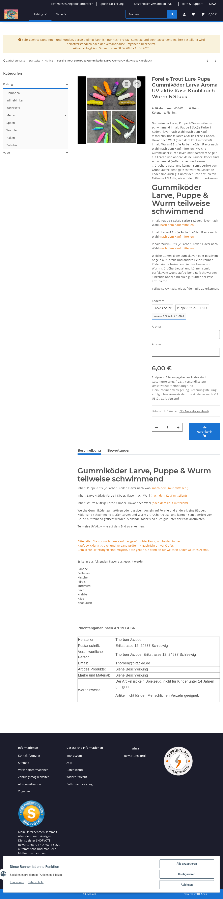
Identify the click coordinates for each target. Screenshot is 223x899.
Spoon (10, 123)
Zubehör (12, 145)
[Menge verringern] (156, 427)
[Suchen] (147, 14)
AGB (69, 763)
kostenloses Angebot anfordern (72, 4)
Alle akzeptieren (186, 863)
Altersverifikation (29, 784)
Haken (10, 138)
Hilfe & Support (192, 4)
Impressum (17, 882)
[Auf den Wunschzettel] (137, 83)
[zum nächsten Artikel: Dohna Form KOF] (216, 60)
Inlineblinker (15, 100)
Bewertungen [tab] (119, 450)
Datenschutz (36, 882)
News (213, 4)
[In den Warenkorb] (81, 74)
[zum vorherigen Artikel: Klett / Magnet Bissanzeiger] (207, 60)
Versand (173, 398)
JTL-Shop (202, 894)
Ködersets (13, 108)
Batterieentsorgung (79, 784)
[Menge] (167, 427)
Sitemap (23, 763)
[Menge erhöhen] (178, 427)
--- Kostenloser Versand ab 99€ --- (152, 4)
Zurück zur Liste (15, 60)
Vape (6, 153)
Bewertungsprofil (135, 756)
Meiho (10, 115)
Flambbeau (14, 93)
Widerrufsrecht (76, 777)
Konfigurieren (186, 874)
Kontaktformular (29, 755)
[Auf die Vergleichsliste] (126, 83)
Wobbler (12, 130)
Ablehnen (187, 884)
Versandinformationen (33, 770)
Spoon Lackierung (112, 4)
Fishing (171, 112)
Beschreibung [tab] (89, 450)
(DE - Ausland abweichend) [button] (194, 411)
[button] (184, 14)
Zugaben (24, 791)
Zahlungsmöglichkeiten (34, 777)
